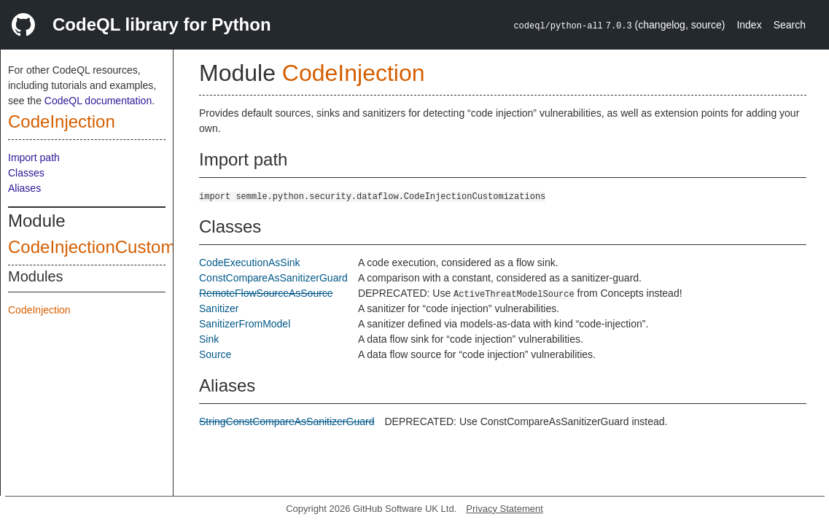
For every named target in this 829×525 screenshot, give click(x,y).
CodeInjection (61, 121)
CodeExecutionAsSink (249, 262)
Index (748, 25)
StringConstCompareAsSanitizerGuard (286, 421)
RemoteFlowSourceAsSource (266, 293)
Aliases (24, 188)
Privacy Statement (504, 508)
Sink (209, 339)
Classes (26, 173)
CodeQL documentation (98, 100)
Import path (34, 157)
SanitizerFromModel (244, 324)
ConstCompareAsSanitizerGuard (273, 278)
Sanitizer (218, 308)
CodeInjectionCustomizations (121, 247)
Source (215, 354)
